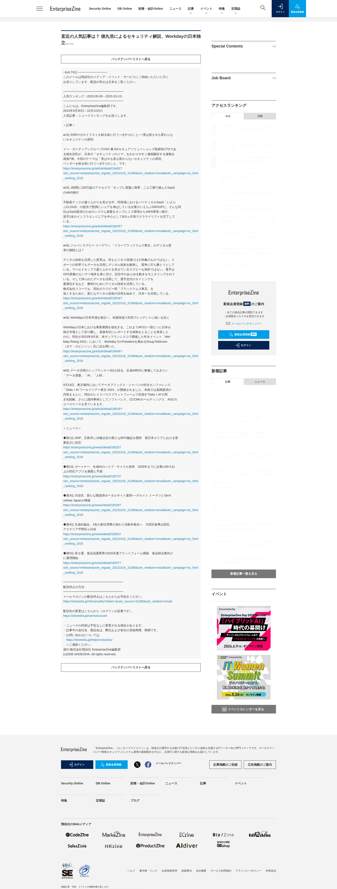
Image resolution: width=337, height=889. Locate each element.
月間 (259, 116)
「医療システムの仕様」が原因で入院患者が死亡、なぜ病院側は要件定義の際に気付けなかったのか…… (246, 161)
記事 (191, 9)
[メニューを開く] (39, 8)
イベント (206, 9)
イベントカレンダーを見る (243, 709)
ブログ (134, 800)
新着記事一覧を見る (243, 573)
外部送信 (271, 870)
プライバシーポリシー (248, 870)
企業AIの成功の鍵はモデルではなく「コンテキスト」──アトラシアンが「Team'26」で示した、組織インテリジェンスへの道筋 (247, 237)
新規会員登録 (243, 334)
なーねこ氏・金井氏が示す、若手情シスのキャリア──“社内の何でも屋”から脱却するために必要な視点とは (246, 145)
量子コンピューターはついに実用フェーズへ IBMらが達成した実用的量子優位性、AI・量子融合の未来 (246, 193)
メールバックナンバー (243, 323)
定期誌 (235, 9)
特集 (222, 9)
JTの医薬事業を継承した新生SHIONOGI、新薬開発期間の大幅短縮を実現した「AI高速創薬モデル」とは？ (246, 252)
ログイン (243, 345)
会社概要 (201, 870)
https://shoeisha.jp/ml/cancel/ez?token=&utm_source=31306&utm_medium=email (117, 601)
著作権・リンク (148, 870)
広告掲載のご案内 (260, 764)
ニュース (175, 8)
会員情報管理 (169, 870)
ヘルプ (131, 870)
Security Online (100, 8)
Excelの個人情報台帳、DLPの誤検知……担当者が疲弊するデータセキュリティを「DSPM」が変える (246, 221)
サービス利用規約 (221, 870)
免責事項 (186, 870)
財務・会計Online (150, 8)
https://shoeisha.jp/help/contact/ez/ (89, 640)
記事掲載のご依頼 (225, 764)
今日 (227, 116)
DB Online (125, 8)
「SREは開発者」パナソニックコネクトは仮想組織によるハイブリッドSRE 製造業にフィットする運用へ (246, 129)
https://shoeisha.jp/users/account (85, 615)
